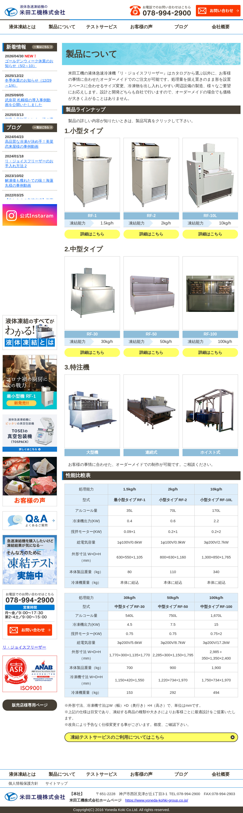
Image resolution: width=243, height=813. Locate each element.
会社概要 (221, 26)
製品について (62, 26)
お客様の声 (141, 26)
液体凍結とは (22, 26)
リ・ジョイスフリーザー (24, 647)
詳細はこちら (92, 234)
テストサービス (101, 26)
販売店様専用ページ (30, 705)
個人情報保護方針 (23, 783)
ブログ (181, 26)
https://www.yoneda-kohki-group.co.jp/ (156, 800)
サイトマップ (56, 783)
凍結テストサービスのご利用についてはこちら (117, 737)
